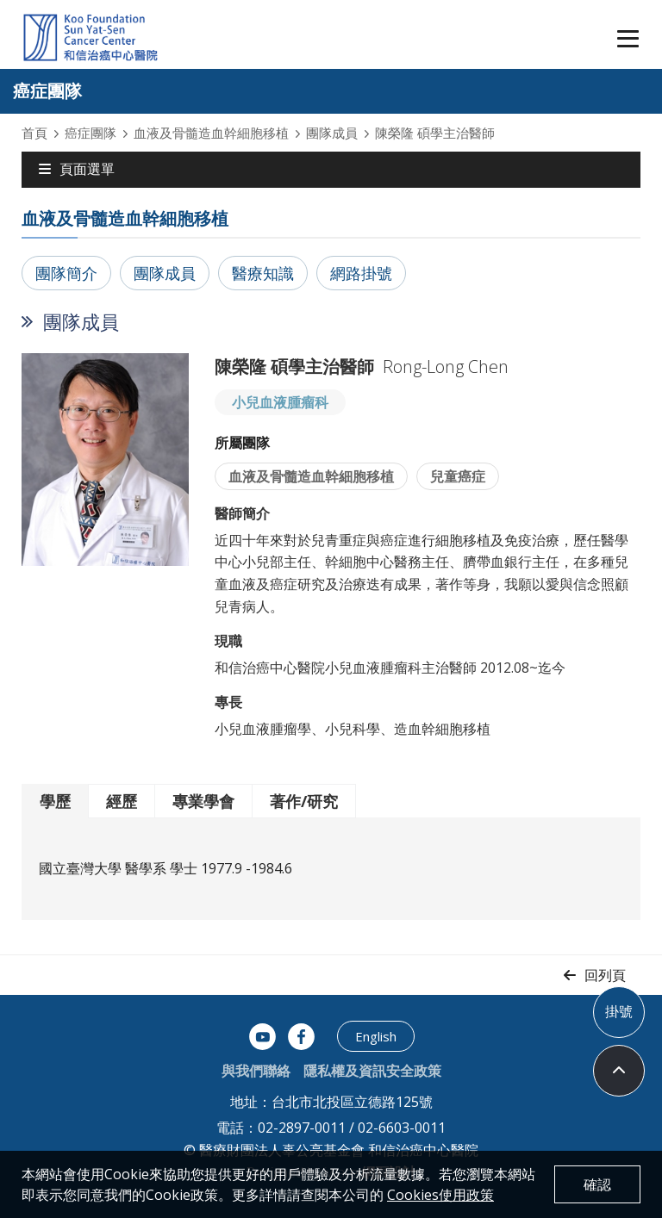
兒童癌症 (457, 476)
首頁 (34, 132)
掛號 (619, 1011)
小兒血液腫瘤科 (280, 402)
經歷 (121, 801)
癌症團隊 (90, 132)
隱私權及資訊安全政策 (372, 1070)
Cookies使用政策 (440, 1194)
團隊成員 (332, 132)
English (376, 1036)
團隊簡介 (66, 273)
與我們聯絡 (256, 1070)
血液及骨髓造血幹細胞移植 (211, 132)
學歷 (55, 801)
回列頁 (605, 975)
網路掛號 (361, 273)
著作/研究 (304, 801)
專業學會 (203, 801)
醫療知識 (263, 273)
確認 (597, 1184)
